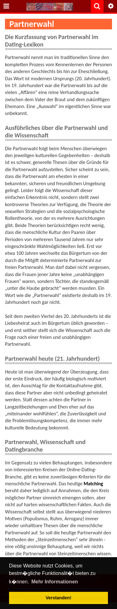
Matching (93, 484)
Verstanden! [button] (58, 597)
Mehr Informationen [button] (54, 581)
